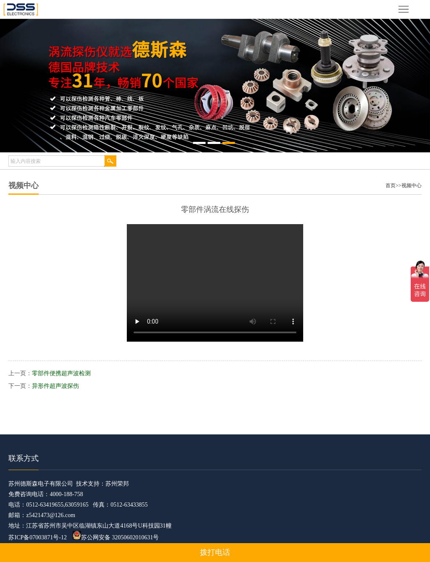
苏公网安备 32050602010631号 (116, 537)
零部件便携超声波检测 (61, 373)
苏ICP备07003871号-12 (37, 537)
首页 (390, 185)
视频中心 (411, 185)
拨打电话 (215, 552)
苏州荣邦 (117, 484)
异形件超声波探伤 (55, 386)
